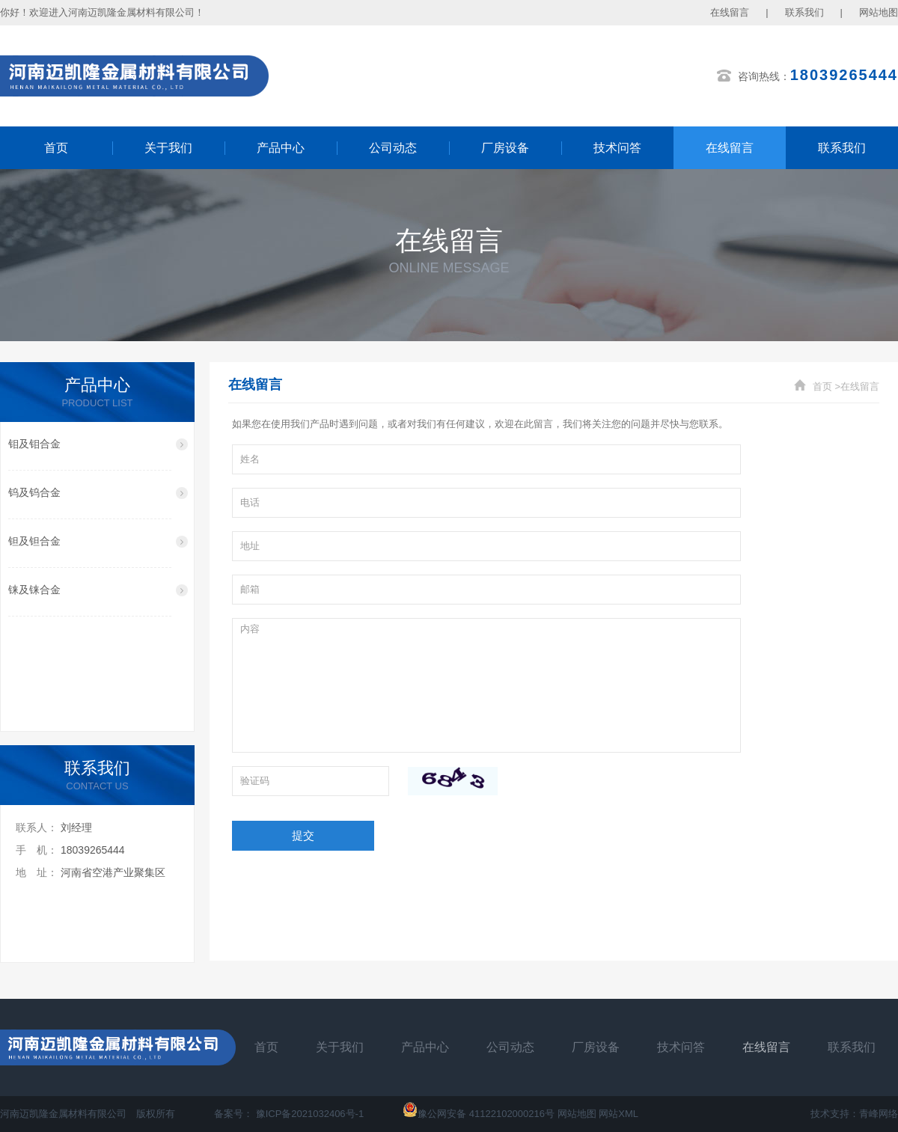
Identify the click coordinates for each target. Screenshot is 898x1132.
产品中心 (281, 147)
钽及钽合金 (34, 541)
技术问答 (617, 147)
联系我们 (804, 12)
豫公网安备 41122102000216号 (479, 1113)
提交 (303, 835)
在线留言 (729, 12)
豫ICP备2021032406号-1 (310, 1113)
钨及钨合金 (34, 492)
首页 (56, 147)
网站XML (618, 1113)
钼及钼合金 (34, 444)
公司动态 (393, 147)
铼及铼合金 (34, 590)
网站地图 (878, 12)
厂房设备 (505, 147)
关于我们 (168, 147)
